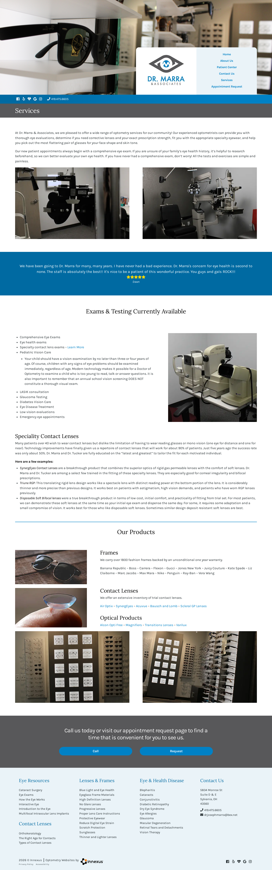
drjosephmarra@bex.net (218, 814)
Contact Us (226, 73)
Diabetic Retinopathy (154, 803)
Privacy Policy (26, 863)
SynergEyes (124, 606)
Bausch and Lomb (163, 606)
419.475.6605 (58, 99)
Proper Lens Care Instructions (99, 813)
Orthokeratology (30, 832)
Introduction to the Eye (34, 808)
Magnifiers (134, 625)
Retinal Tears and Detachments (161, 826)
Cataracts (146, 794)
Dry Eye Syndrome (152, 808)
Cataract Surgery (30, 790)
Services (227, 80)
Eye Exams (26, 794)
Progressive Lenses (92, 808)
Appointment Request (226, 86)
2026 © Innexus (49, 859)
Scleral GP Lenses (193, 606)
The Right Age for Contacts (37, 837)
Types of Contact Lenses (35, 841)
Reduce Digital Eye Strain (96, 822)
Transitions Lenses (159, 625)
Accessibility (42, 863)
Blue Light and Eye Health (96, 790)
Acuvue (141, 606)
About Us (226, 60)
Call (107, 751)
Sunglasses (87, 831)
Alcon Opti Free (111, 625)
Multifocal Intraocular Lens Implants (44, 813)
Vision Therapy (150, 831)
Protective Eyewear (92, 817)
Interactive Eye (29, 803)
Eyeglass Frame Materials (96, 794)
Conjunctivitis (150, 799)
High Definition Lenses (95, 799)
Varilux (181, 625)
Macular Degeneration (155, 822)
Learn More (75, 347)
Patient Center (227, 67)
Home (227, 54)
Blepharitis (147, 790)
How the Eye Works (32, 799)
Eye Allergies (148, 813)
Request (186, 751)
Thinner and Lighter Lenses (98, 835)
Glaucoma (147, 817)
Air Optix (106, 606)
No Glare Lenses (90, 803)
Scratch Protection (92, 826)
